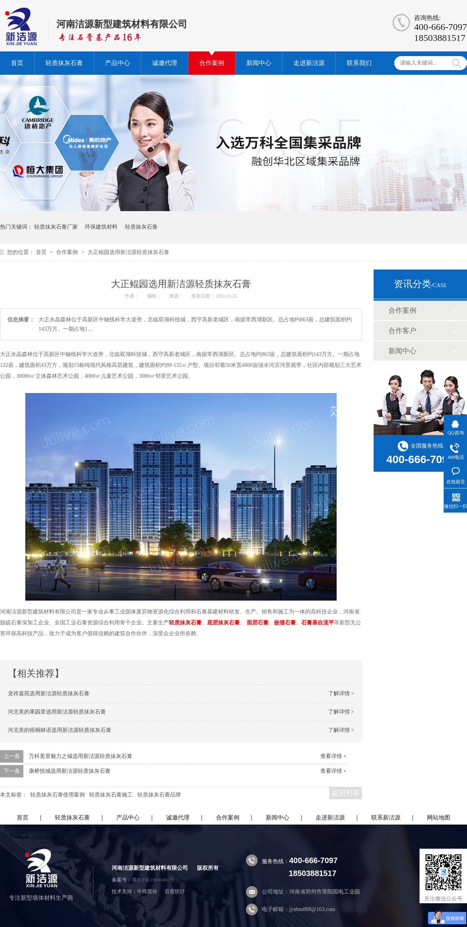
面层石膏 (258, 623)
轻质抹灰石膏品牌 (159, 795)
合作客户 (402, 331)
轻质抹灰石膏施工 (111, 795)
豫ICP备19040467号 (153, 880)
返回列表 (346, 793)
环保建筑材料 (101, 227)
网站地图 (438, 817)
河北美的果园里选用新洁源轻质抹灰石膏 (57, 712)
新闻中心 (258, 63)
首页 (17, 63)
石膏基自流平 (317, 623)
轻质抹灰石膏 (64, 63)
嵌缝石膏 (285, 623)
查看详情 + (333, 756)
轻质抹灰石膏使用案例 (57, 795)
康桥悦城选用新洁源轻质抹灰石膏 (70, 771)
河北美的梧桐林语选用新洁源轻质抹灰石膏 (59, 730)
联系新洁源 (385, 817)
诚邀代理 (164, 63)
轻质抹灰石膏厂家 (56, 227)
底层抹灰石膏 (223, 623)
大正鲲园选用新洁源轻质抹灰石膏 (128, 252)
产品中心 (117, 63)
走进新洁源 (309, 63)
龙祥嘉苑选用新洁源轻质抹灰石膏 (49, 693)
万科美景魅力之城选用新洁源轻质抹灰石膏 (80, 756)
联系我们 (359, 63)
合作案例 (211, 63)
